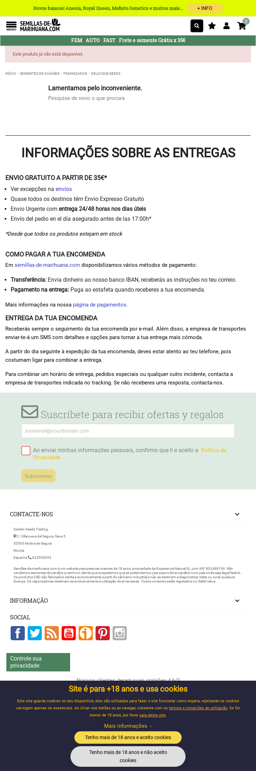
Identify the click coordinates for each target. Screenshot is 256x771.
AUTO (93, 40)
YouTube (69, 633)
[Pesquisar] (196, 25)
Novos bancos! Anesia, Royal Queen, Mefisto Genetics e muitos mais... (128, 8)
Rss (52, 633)
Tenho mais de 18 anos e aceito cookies (128, 737)
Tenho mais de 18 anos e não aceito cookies (128, 756)
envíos (64, 189)
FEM (76, 40)
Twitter (35, 633)
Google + (86, 633)
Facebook (18, 633)
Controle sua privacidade (26, 662)
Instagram (120, 633)
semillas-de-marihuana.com (47, 265)
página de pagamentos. (100, 305)
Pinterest (103, 633)
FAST (109, 40)
